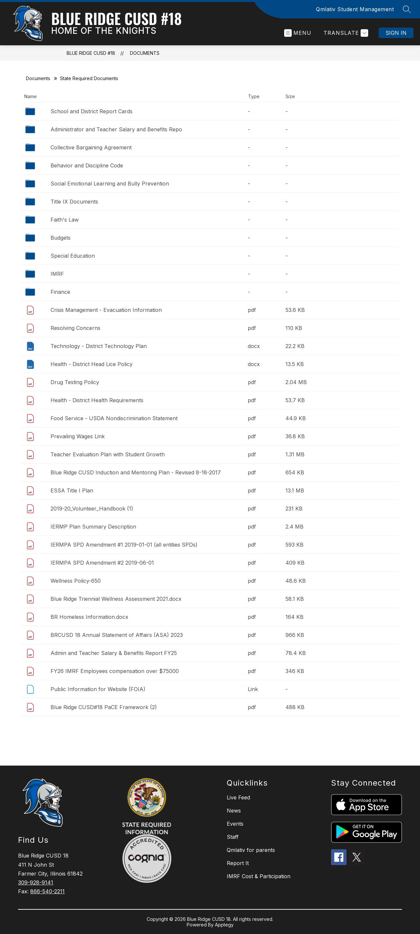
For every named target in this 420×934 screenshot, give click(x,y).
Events (235, 823)
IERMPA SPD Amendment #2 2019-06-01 (102, 562)
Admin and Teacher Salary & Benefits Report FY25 (114, 653)
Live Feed (238, 797)
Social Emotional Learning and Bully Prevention (110, 183)
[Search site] (407, 9)
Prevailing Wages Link (78, 436)
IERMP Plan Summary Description (93, 526)
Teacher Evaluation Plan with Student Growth (108, 454)
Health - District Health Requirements (97, 400)
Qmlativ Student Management (355, 9)
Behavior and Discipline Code (87, 165)
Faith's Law (65, 219)
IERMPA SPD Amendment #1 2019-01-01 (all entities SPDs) (124, 544)
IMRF (57, 274)
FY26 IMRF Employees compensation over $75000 (115, 671)
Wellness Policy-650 (76, 580)
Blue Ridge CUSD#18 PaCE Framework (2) (104, 707)
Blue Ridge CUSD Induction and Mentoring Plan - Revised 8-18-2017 (136, 472)
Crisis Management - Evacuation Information (106, 310)
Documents (144, 53)
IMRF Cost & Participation (258, 876)
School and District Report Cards (92, 111)
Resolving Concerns (75, 328)
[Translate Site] (345, 33)
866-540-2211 (47, 891)
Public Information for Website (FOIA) (98, 689)
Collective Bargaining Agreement (91, 147)
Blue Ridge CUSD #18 (91, 53)
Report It (238, 863)
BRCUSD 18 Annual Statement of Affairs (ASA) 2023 (117, 635)
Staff (233, 837)
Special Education (73, 255)
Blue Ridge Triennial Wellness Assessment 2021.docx (116, 599)
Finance (60, 292)
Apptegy (224, 924)
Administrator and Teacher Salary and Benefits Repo (116, 129)
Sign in (396, 33)
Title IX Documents (74, 201)
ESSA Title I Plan (72, 490)
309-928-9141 (35, 882)
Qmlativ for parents (251, 850)
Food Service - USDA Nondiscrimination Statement (114, 418)
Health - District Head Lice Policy (92, 364)
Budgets (61, 237)
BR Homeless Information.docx (89, 617)
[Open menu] (297, 33)
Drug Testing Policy (75, 382)
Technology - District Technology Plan (99, 346)
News (234, 810)
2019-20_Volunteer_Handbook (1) (92, 508)
